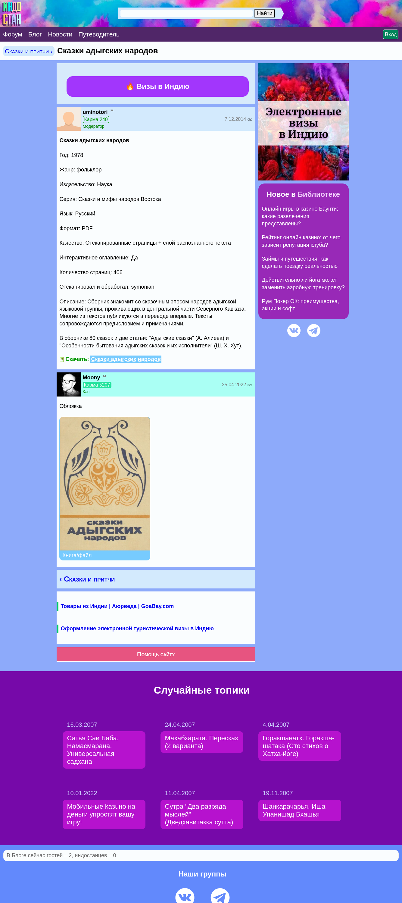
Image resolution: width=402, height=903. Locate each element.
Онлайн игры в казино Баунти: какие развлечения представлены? (300, 216)
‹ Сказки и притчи (87, 579)
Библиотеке (319, 194)
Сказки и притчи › (29, 51)
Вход (391, 34)
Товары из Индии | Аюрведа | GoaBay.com (117, 606)
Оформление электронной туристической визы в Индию (137, 629)
